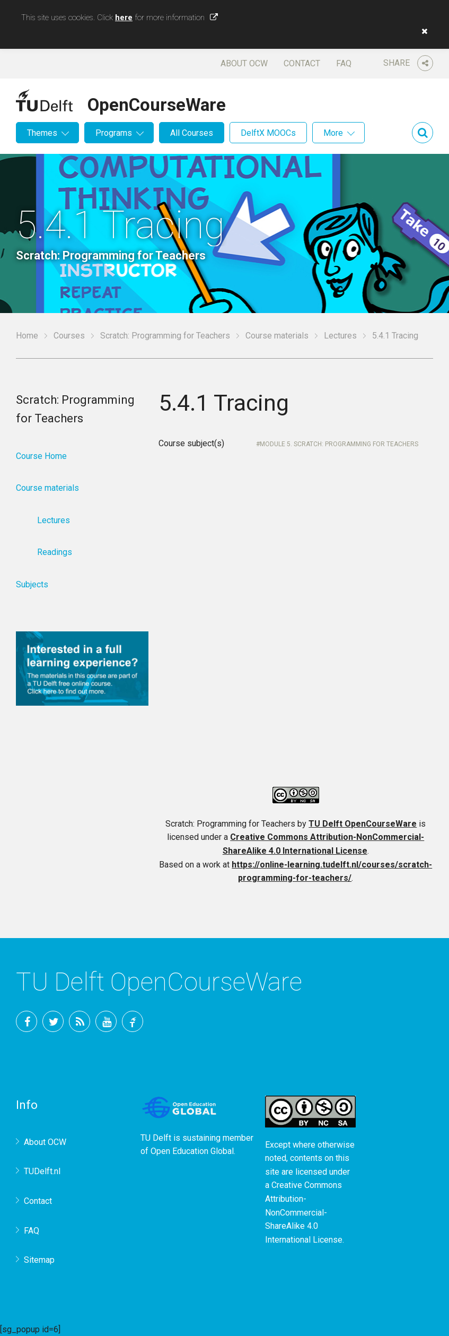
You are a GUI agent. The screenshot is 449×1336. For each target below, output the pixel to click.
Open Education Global (192, 1151)
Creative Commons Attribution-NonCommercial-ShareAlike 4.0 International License (303, 1212)
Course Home (41, 456)
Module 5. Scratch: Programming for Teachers (339, 444)
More (333, 133)
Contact (302, 63)
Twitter (53, 1021)
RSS (79, 1021)
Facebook (26, 1021)
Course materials (277, 336)
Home (27, 336)
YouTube (106, 1021)
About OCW (244, 63)
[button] (422, 31)
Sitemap (39, 1260)
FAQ (343, 63)
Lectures (340, 336)
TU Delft (132, 1021)
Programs (113, 133)
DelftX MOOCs (268, 133)
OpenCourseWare (156, 102)
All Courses (191, 133)
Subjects (32, 584)
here (124, 17)
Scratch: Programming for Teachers (165, 336)
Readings (54, 552)
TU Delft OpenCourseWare (363, 824)
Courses (69, 336)
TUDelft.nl (42, 1171)
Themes (42, 133)
